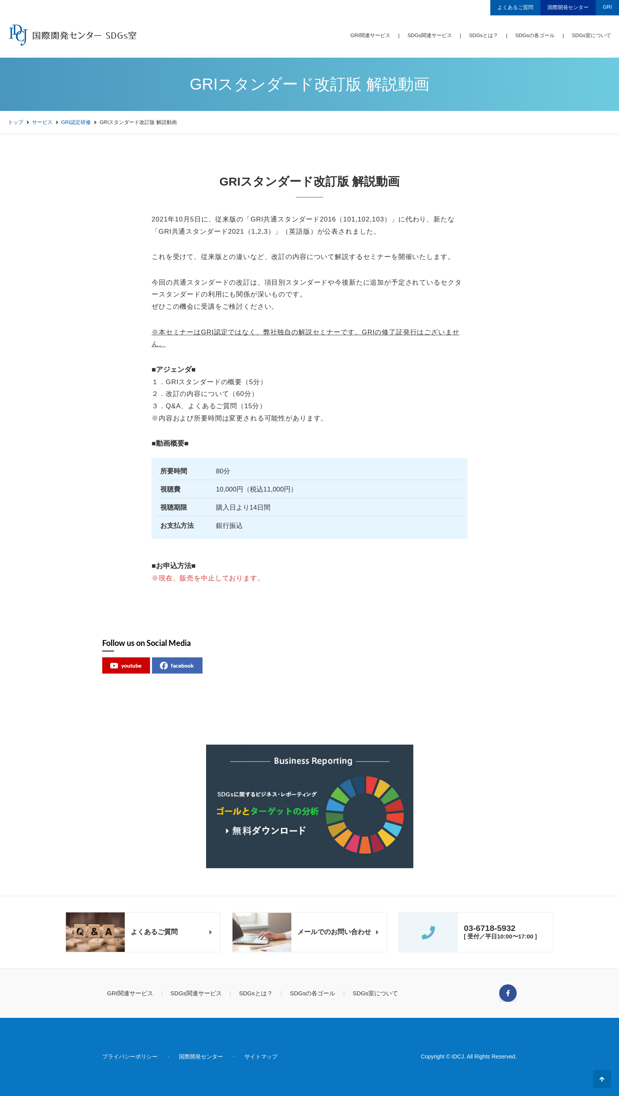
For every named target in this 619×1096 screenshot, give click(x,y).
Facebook (508, 993)
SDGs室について (591, 35)
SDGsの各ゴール (535, 35)
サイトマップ (261, 1056)
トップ (15, 122)
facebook (177, 666)
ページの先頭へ (602, 1079)
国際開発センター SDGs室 (72, 35)
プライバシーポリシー (130, 1056)
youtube (125, 666)
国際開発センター (568, 7)
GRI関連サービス (370, 35)
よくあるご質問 (515, 7)
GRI (607, 7)
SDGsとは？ (483, 35)
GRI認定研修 (76, 122)
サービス (42, 122)
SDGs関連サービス (429, 35)
